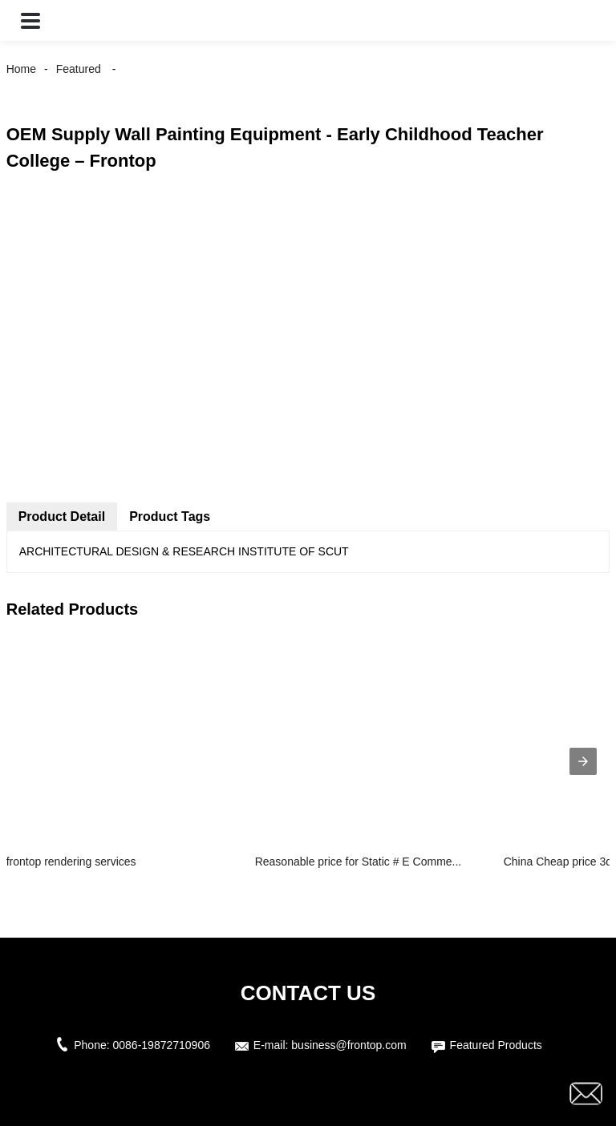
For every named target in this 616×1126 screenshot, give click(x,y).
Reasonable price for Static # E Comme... (358, 861)
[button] (30, 20)
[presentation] (583, 761)
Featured (78, 69)
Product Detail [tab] (61, 516)
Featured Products (496, 1045)
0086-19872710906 (161, 1045)
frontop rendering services (71, 861)
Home (21, 69)
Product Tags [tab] (169, 516)
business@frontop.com (348, 1045)
